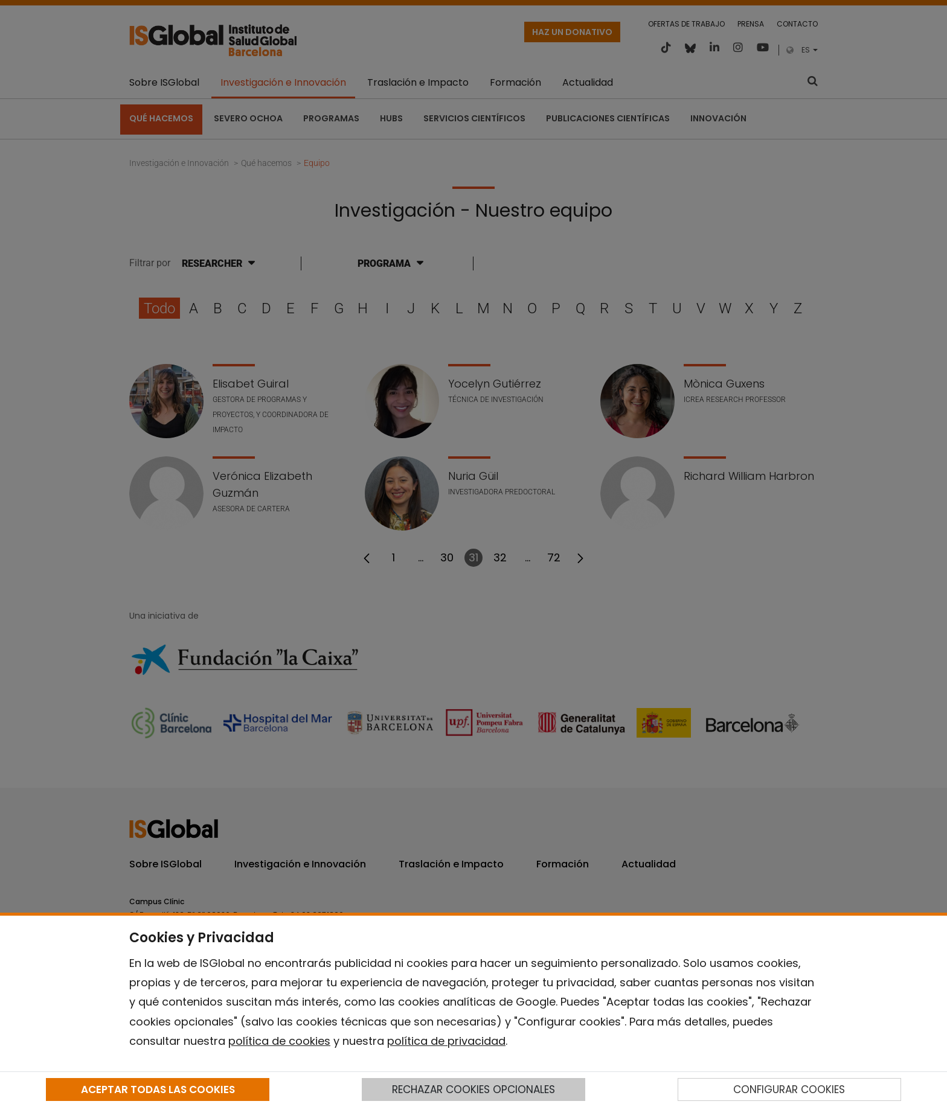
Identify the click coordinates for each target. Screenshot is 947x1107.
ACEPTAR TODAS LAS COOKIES (158, 1089)
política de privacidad (446, 1040)
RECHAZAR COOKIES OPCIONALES (473, 1089)
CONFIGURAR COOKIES (789, 1089)
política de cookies (279, 1040)
